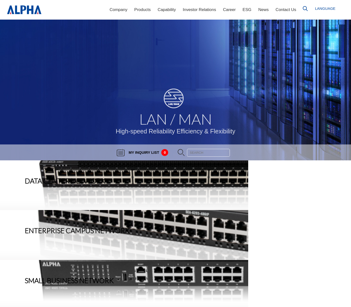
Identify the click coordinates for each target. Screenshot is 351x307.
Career (229, 9)
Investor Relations (199, 9)
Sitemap (337, 285)
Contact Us (286, 9)
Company (119, 9)
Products (142, 9)
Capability (167, 9)
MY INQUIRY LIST (142, 152)
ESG (247, 9)
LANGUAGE (325, 8)
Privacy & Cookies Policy (325, 300)
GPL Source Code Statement (322, 292)
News (263, 9)
